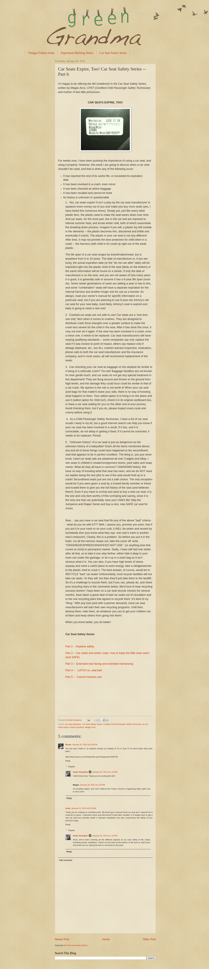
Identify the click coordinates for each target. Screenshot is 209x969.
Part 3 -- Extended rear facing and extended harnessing (99, 663)
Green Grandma (77, 727)
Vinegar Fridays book (41, 53)
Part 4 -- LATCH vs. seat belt (83, 670)
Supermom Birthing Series (77, 53)
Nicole (68, 744)
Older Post (149, 939)
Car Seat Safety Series (113, 53)
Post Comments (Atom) (77, 945)
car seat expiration (73, 724)
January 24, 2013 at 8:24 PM (84, 744)
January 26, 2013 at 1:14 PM (104, 772)
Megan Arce (90, 727)
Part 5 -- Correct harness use (83, 676)
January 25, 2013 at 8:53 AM (83, 808)
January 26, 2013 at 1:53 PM (92, 785)
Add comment (65, 860)
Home (105, 939)
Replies (71, 766)
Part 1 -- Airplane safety (79, 646)
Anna (67, 808)
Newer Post (62, 939)
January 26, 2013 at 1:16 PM (104, 836)
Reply (67, 761)
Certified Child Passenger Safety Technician (122, 724)
